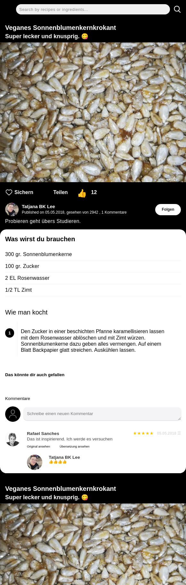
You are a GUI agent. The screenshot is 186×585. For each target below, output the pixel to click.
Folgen (168, 209)
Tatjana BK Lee (38, 206)
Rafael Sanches (43, 433)
